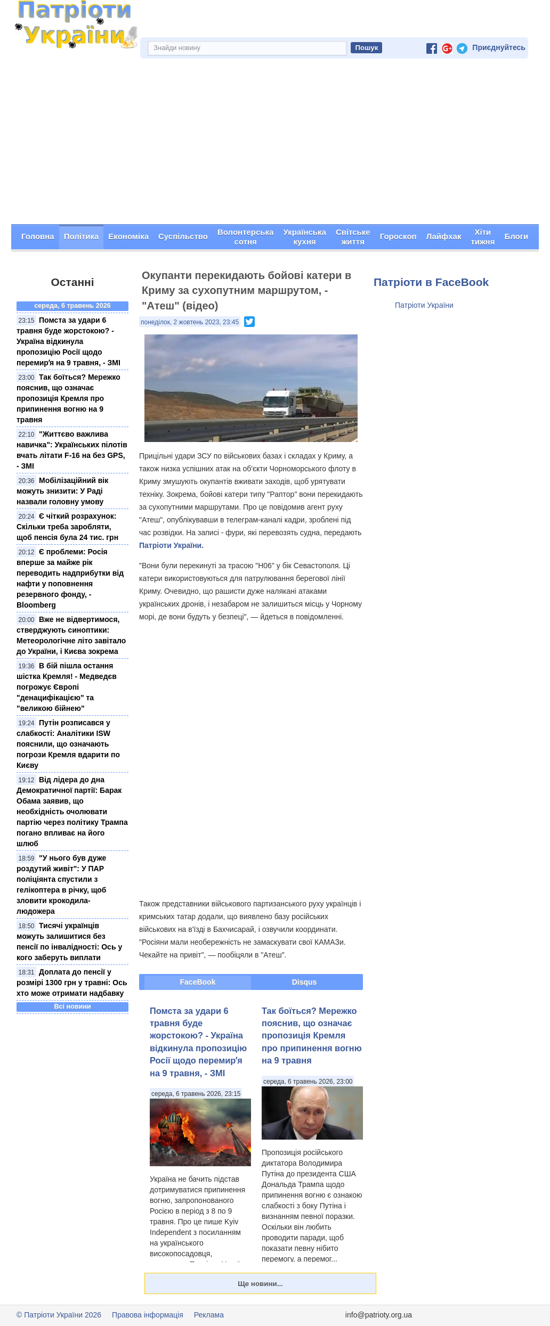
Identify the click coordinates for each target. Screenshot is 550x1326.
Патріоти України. (171, 545)
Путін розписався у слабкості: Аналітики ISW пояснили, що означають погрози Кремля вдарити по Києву (68, 744)
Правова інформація (147, 1315)
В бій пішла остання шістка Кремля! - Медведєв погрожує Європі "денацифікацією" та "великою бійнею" (67, 687)
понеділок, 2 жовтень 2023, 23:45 (190, 322)
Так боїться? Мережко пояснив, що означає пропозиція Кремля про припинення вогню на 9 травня (68, 398)
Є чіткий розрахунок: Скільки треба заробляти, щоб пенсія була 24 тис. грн (67, 527)
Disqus (304, 982)
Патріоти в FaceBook (431, 282)
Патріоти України (424, 305)
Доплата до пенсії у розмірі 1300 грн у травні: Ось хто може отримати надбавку (72, 982)
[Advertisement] (275, 144)
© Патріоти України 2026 (59, 1315)
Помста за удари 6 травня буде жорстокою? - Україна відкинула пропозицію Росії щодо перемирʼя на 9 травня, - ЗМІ (68, 341)
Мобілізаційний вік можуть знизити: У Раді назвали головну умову (62, 491)
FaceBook (198, 982)
